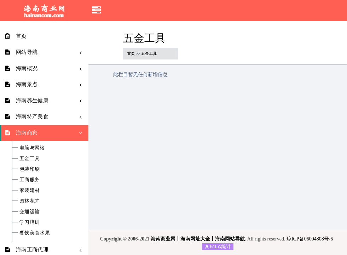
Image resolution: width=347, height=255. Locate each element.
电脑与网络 (32, 148)
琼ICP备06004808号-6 (310, 239)
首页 (131, 53)
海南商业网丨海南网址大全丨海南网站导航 (198, 239)
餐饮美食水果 (34, 233)
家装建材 (29, 190)
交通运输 (29, 211)
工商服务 (29, 179)
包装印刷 (29, 169)
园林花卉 (29, 201)
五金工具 (29, 158)
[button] (96, 10)
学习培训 (29, 222)
